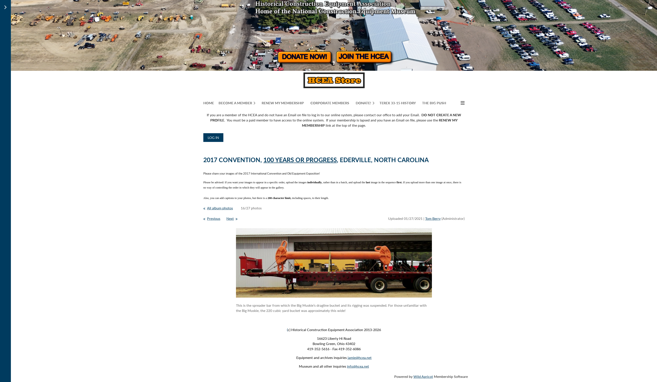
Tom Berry (433, 218)
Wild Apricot (423, 376)
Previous (213, 218)
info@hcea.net (358, 366)
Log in (213, 137)
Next (230, 218)
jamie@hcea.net (360, 357)
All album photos (220, 208)
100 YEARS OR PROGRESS (300, 159)
